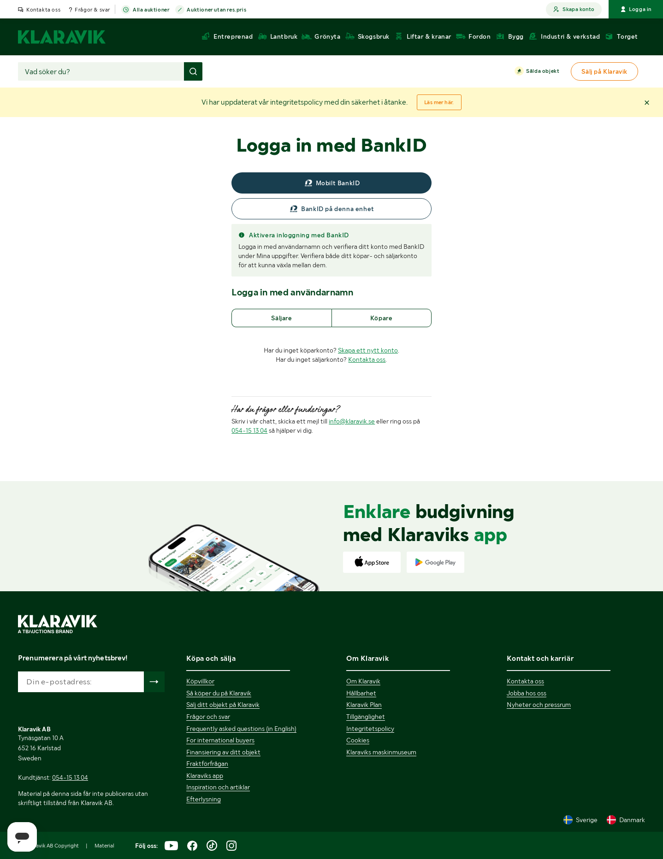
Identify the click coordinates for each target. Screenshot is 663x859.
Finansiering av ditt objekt (223, 752)
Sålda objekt (542, 71)
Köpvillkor (200, 681)
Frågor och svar (208, 716)
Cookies (357, 740)
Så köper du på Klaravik (218, 693)
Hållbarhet (361, 693)
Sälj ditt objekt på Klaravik (223, 704)
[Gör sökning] (193, 71)
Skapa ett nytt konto (368, 350)
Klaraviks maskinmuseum (381, 752)
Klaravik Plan (364, 704)
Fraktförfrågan (207, 763)
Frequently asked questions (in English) (241, 728)
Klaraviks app (204, 775)
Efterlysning (203, 799)
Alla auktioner (151, 10)
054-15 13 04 (249, 430)
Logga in (635, 9)
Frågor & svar (92, 9)
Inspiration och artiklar (218, 787)
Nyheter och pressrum (539, 704)
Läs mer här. (439, 102)
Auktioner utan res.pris (216, 10)
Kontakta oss (43, 9)
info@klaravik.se (352, 421)
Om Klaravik (363, 681)
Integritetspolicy (370, 728)
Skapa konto (574, 9)
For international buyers (220, 740)
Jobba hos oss (526, 693)
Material (104, 845)
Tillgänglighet (365, 716)
